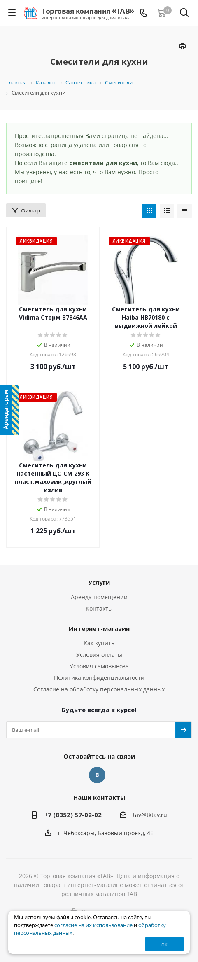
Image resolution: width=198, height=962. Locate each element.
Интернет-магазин (99, 628)
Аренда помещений (99, 597)
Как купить (99, 643)
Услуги (99, 582)
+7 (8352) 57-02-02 (73, 814)
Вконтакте (97, 775)
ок (164, 944)
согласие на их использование (93, 925)
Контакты (99, 608)
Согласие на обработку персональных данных (99, 689)
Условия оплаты (99, 654)
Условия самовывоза (99, 666)
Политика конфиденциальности (99, 678)
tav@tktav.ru (150, 815)
